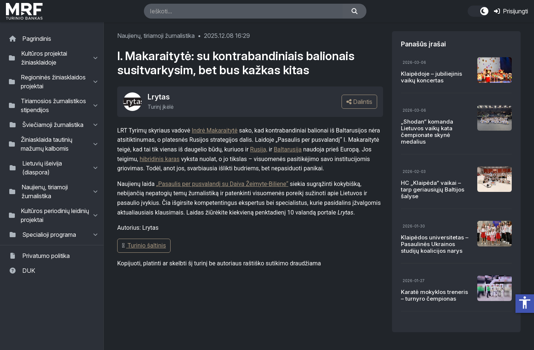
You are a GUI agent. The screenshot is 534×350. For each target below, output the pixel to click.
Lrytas (159, 96)
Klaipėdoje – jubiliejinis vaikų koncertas (431, 77)
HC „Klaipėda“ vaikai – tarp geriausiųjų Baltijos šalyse (432, 189)
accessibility (524, 302)
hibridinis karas (159, 159)
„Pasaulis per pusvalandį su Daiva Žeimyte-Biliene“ (222, 183)
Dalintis (359, 101)
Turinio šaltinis (144, 245)
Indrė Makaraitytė (215, 130)
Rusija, (258, 149)
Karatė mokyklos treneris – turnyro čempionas (434, 295)
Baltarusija (287, 149)
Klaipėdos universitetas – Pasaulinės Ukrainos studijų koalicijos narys (434, 244)
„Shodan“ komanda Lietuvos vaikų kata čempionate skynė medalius (427, 131)
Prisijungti (511, 11)
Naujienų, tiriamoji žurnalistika (156, 35)
